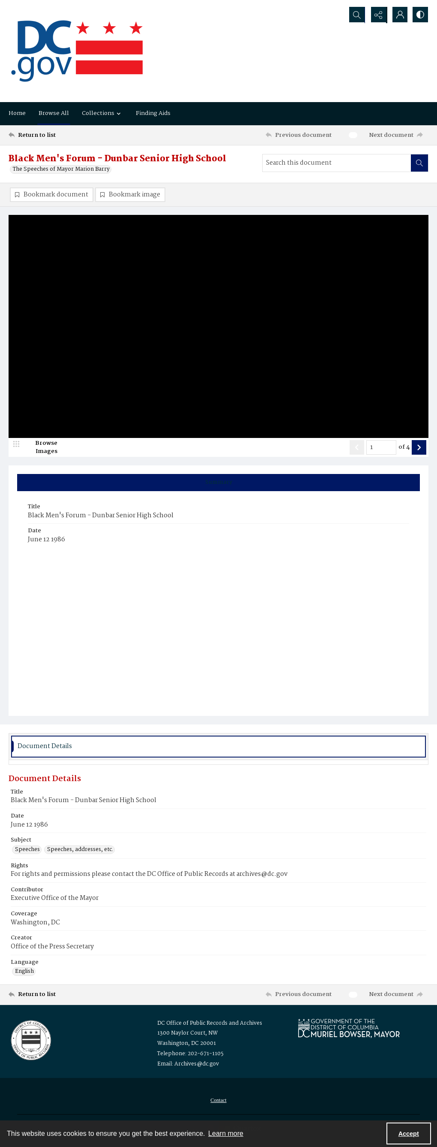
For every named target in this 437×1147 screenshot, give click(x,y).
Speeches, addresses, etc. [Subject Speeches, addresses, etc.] (80, 850)
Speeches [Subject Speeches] (27, 850)
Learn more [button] (225, 1133)
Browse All (54, 113)
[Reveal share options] (377, 15)
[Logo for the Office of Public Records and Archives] (30, 1039)
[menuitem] (218, 1101)
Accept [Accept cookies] (408, 1133)
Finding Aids (153, 113)
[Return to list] (66, 135)
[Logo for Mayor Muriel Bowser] (349, 1028)
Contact (218, 1101)
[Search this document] (337, 163)
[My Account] (398, 15)
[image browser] (41, 447)
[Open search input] (355, 15)
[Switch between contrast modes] (420, 15)
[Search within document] (419, 163)
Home (17, 113)
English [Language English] (24, 972)
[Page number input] (381, 448)
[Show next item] (419, 448)
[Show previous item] (357, 448)
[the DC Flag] (77, 51)
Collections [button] (102, 113)
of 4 (404, 448)
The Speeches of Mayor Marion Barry (61, 169)
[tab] (218, 483)
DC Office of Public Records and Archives (209, 1023)
